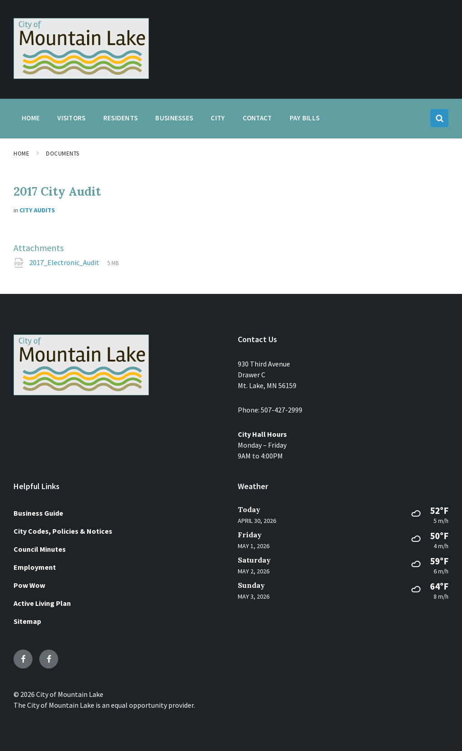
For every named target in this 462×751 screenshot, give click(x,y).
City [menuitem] (218, 118)
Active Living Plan (42, 603)
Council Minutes (40, 549)
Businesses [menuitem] (174, 118)
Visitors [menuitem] (71, 118)
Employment (35, 567)
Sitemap (27, 621)
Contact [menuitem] (257, 118)
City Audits (37, 210)
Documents (62, 153)
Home (21, 153)
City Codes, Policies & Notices (63, 531)
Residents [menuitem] (120, 118)
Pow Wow (29, 585)
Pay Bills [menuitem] (305, 118)
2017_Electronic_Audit (65, 262)
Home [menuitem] (31, 118)
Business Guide (38, 512)
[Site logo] (81, 76)
